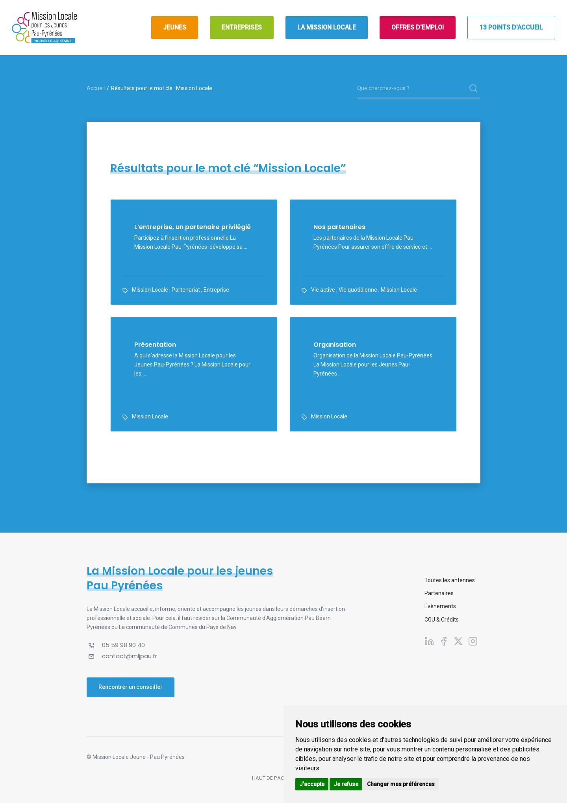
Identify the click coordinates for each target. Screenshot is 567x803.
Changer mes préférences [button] (401, 784)
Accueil (96, 88)
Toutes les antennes (449, 580)
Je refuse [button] (346, 784)
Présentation (155, 345)
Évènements (440, 606)
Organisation (334, 345)
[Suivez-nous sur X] (458, 641)
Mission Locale (150, 290)
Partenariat (186, 290)
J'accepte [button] (311, 784)
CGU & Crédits (441, 619)
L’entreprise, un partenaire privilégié (192, 227)
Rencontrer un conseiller (130, 687)
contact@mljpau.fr (129, 656)
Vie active (323, 290)
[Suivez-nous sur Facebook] (443, 641)
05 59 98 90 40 (123, 645)
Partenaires (439, 593)
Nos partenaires (339, 227)
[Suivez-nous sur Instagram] (473, 641)
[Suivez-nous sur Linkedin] (429, 641)
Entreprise (216, 290)
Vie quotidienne (358, 290)
